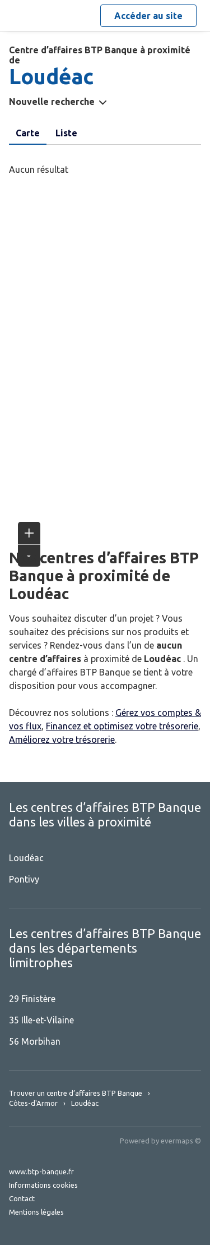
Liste (66, 133)
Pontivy (24, 879)
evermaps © (181, 1141)
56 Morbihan (34, 1041)
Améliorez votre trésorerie (62, 739)
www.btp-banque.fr (41, 1171)
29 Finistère (32, 999)
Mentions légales (36, 1212)
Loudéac (26, 858)
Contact (22, 1198)
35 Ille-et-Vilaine (41, 1020)
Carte (28, 133)
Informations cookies (43, 1185)
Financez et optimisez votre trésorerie (122, 726)
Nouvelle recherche (52, 102)
